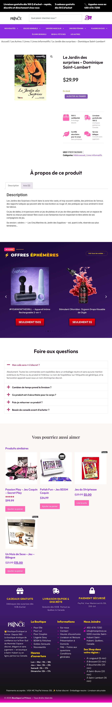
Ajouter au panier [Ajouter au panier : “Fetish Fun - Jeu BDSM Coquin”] (50, 508)
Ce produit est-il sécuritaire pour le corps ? (34, 396)
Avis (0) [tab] (26, 185)
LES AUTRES (75, 34)
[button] (51, 56)
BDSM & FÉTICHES (58, 34)
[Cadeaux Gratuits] (19, 592)
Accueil (5, 41)
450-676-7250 (92, 7)
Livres (26, 41)
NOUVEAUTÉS (11, 28)
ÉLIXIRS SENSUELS (39, 34)
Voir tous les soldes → (96, 253)
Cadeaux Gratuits (20, 600)
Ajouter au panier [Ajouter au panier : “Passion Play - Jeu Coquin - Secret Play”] (15, 510)
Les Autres (16, 41)
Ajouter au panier (76, 96)
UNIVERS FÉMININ (77, 28)
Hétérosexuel (79, 155)
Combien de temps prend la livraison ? (31, 389)
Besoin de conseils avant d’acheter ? (30, 411)
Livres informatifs (40, 41)
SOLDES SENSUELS (32, 28)
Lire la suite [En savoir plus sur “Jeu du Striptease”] (82, 504)
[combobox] (55, 18)
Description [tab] (13, 185)
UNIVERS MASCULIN (55, 28)
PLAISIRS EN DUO (99, 28)
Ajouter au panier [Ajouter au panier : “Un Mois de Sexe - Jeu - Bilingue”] (15, 572)
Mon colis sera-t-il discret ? (26, 366)
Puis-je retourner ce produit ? (27, 404)
